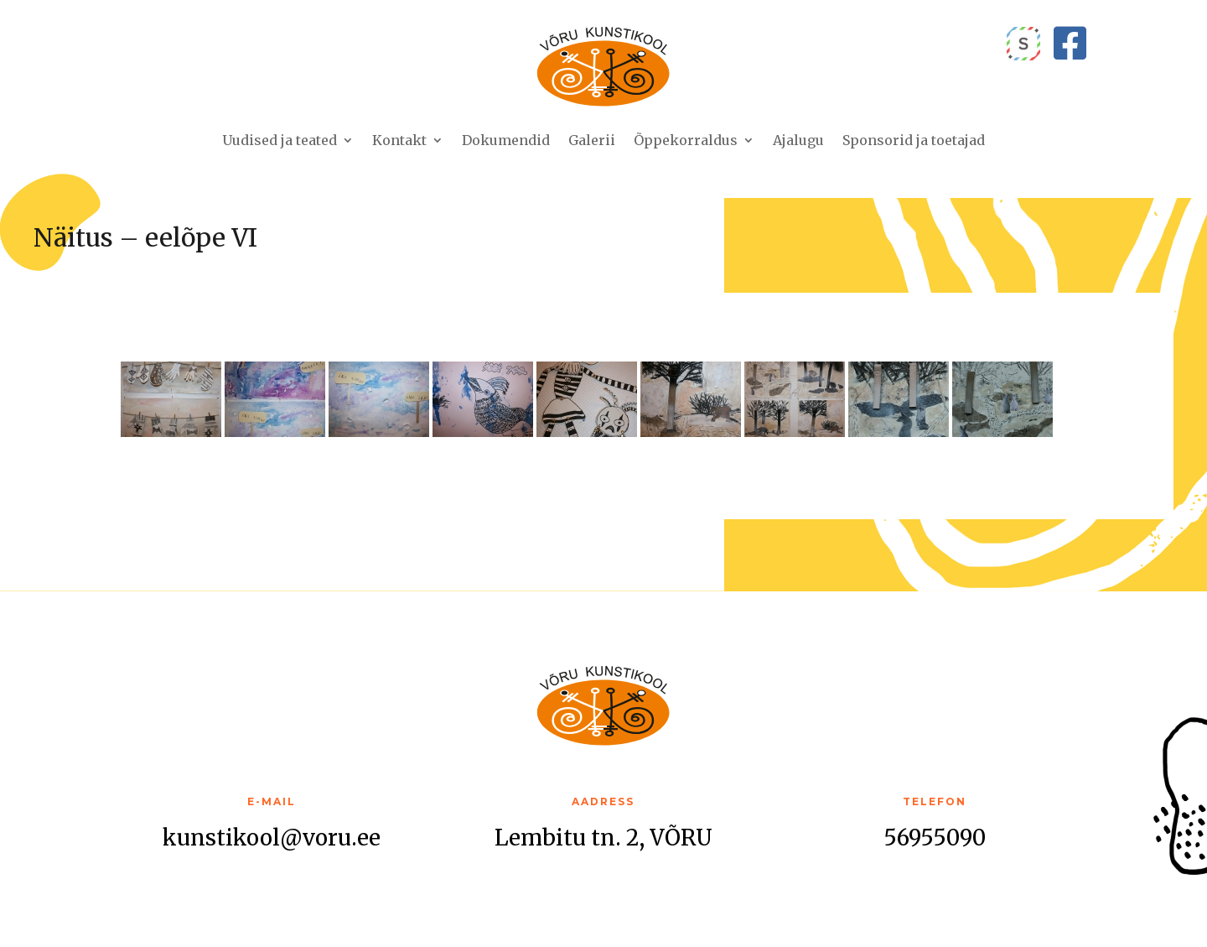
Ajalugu (798, 140)
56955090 (934, 837)
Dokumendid (506, 140)
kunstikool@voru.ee (272, 837)
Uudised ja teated (279, 140)
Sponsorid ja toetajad (913, 140)
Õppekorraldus (686, 140)
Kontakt (399, 140)
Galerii (591, 140)
